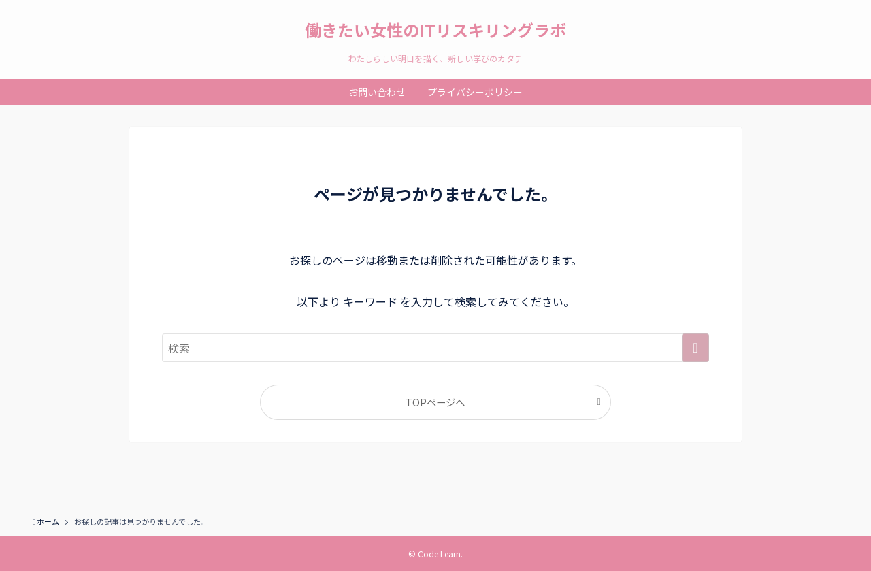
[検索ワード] (435, 347)
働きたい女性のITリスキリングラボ (435, 30)
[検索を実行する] (695, 347)
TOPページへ (435, 402)
